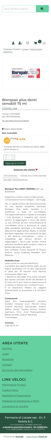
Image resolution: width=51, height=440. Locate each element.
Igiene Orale (35, 49)
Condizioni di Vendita (15, 406)
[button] (5, 157)
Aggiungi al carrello (14, 163)
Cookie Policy (10, 390)
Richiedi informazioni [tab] (16, 180)
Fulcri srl (43, 436)
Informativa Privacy (14, 384)
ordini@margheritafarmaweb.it (17, 427)
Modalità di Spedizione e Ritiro (20, 401)
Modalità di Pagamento (16, 395)
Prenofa (19, 436)
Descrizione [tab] (10, 176)
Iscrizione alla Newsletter (17, 370)
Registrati (8, 359)
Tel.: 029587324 (40, 427)
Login (5, 353)
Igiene (25, 49)
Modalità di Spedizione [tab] (33, 176)
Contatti (7, 364)
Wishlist (7, 348)
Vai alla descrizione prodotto (15, 120)
